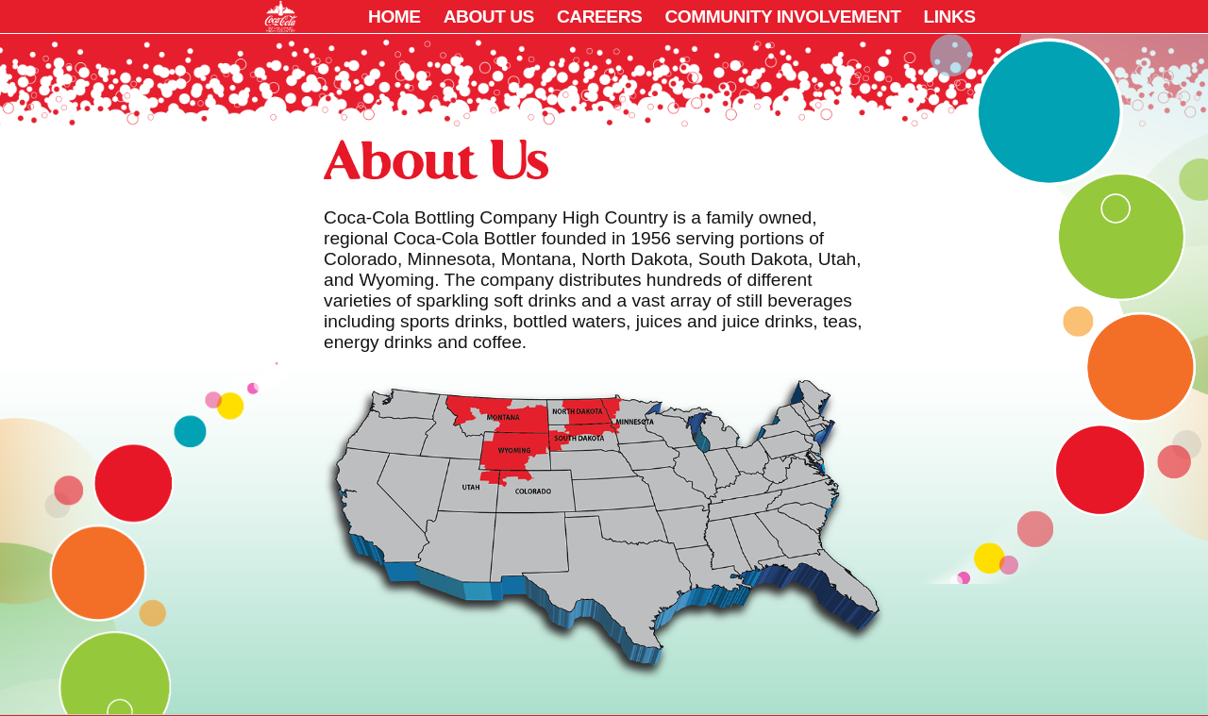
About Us (489, 16)
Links (949, 16)
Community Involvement (782, 16)
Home (394, 16)
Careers (599, 16)
